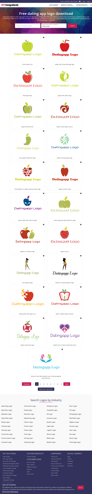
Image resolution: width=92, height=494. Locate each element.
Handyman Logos (52, 406)
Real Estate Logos (74, 418)
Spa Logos (72, 434)
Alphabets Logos (6, 414)
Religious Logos (74, 422)
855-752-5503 (74, 1)
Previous (26, 384)
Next (66, 384)
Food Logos (27, 434)
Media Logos (51, 438)
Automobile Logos (7, 418)
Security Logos (73, 426)
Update (72, 26)
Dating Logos (28, 410)
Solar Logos (73, 430)
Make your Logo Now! (46, 389)
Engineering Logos (29, 418)
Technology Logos (74, 442)
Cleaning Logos (6, 430)
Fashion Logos (28, 422)
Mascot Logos (51, 434)
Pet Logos (72, 410)
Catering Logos (6, 426)
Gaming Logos (28, 438)
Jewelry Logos (51, 422)
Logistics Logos (51, 430)
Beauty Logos (5, 422)
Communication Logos (8, 438)
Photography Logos (75, 414)
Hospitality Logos (52, 410)
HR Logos (50, 414)
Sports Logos (73, 438)
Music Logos (73, 406)
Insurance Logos (52, 418)
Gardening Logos (29, 442)
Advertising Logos (6, 406)
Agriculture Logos (6, 410)
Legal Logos (50, 426)
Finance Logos (28, 426)
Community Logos (7, 434)
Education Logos (29, 414)
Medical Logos (51, 442)
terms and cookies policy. (10, 491)
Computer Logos (6, 442)
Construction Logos (30, 406)
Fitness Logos (28, 430)
